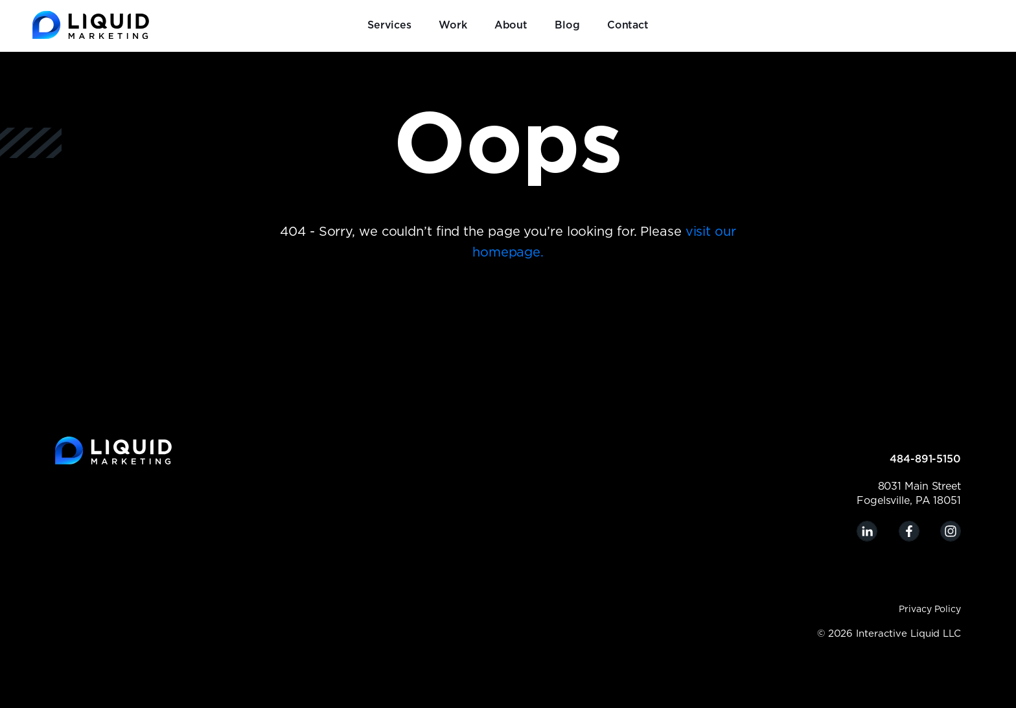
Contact (628, 25)
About (511, 25)
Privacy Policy (930, 609)
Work (453, 25)
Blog (567, 25)
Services (389, 25)
